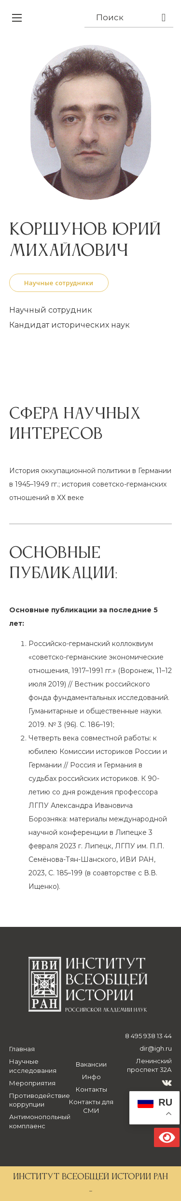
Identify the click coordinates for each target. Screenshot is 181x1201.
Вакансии (91, 1064)
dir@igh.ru (155, 1048)
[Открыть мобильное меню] (17, 18)
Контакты (91, 1089)
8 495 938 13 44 (148, 1036)
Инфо (91, 1077)
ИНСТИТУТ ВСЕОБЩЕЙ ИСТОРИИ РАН (90, 1177)
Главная (22, 1049)
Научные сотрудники (59, 282)
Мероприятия (32, 1083)
